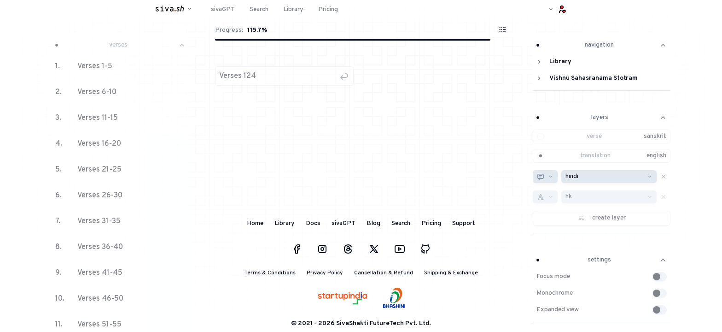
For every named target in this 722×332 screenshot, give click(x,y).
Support (463, 223)
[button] (284, 76)
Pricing (431, 223)
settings (601, 260)
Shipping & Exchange (451, 273)
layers (601, 117)
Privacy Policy (325, 273)
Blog (373, 223)
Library (284, 223)
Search (400, 223)
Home (255, 223)
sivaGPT (343, 223)
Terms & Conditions (270, 273)
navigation (601, 45)
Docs (313, 223)
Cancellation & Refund (383, 273)
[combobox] (545, 176)
